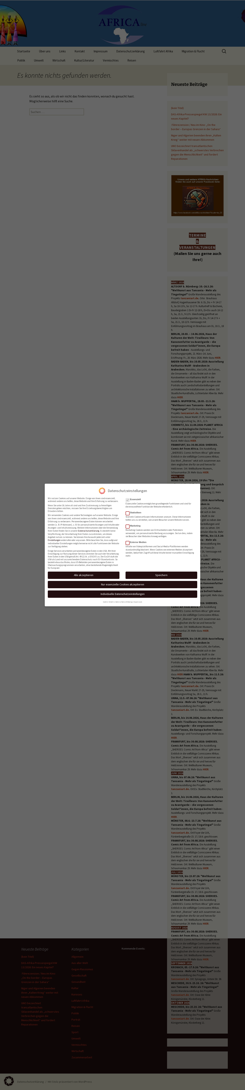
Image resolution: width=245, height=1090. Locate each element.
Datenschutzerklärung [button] (123, 600)
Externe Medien (137, 540)
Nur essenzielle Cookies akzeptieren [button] (122, 583)
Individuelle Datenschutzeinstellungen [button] (123, 592)
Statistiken (135, 511)
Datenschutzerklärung (88, 529)
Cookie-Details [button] (108, 600)
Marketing (134, 524)
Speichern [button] (161, 573)
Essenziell (134, 497)
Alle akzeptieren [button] (83, 573)
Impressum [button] (138, 600)
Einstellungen (54, 538)
